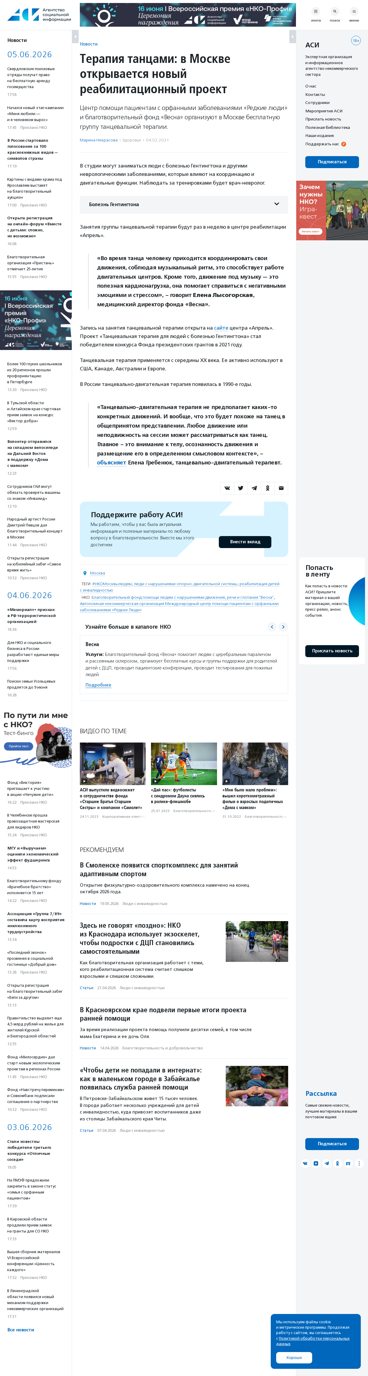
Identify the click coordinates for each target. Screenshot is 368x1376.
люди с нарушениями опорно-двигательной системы (185, 583)
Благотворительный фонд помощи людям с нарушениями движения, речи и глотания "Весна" (183, 597)
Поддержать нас (322, 143)
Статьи (86, 988)
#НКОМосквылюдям (112, 583)
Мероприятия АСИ (323, 110)
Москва (97, 573)
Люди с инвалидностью (144, 903)
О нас (310, 86)
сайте (221, 328)
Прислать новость (323, 119)
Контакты (315, 94)
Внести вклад (245, 542)
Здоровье (131, 140)
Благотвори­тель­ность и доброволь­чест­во (211, 811)
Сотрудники (317, 102)
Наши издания (319, 135)
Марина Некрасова (99, 140)
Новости (89, 43)
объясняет (111, 462)
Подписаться (332, 162)
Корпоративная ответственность (131, 816)
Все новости (20, 1330)
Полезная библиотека (327, 127)
